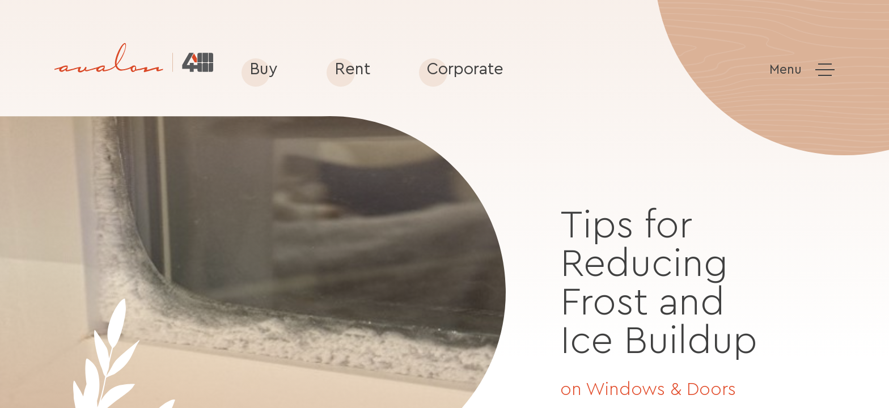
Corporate (465, 69)
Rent (352, 69)
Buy (263, 69)
